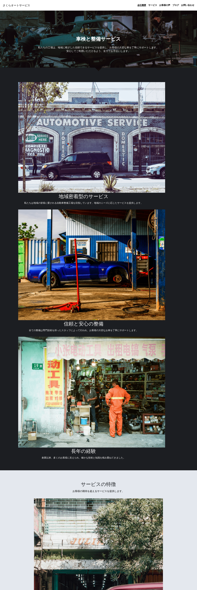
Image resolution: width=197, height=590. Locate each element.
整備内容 (98, 463)
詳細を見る (43, 463)
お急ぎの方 (153, 463)
